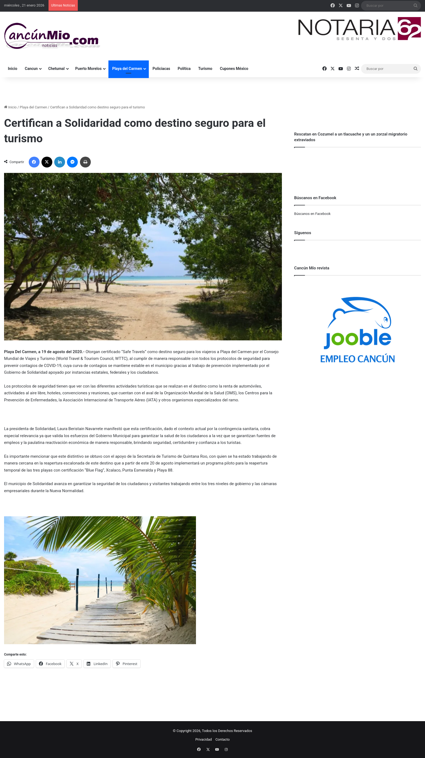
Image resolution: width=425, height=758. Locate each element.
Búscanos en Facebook (312, 214)
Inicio (12, 68)
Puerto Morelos (88, 68)
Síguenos (302, 232)
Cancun (31, 68)
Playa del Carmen (127, 68)
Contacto (222, 739)
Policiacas (161, 68)
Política (184, 68)
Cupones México (234, 68)
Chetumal (56, 68)
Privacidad (203, 739)
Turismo (205, 68)
